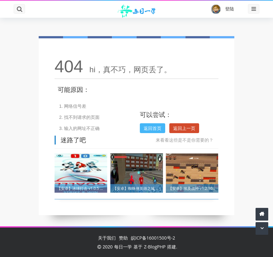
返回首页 (152, 128)
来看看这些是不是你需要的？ (184, 140)
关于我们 (107, 238)
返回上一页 (184, 128)
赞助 (123, 238)
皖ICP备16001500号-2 (153, 238)
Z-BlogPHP (155, 247)
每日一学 (123, 247)
